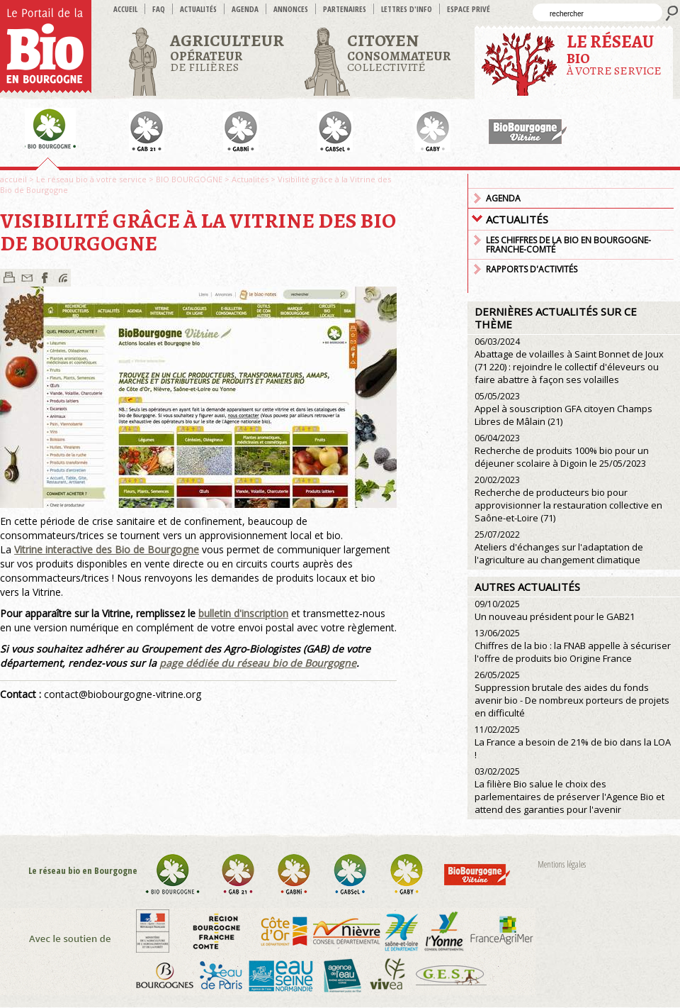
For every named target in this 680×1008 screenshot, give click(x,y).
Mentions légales (562, 864)
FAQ (158, 9)
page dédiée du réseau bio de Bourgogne (257, 663)
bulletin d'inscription (243, 613)
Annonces (290, 9)
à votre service (614, 54)
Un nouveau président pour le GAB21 (555, 610)
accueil (125, 9)
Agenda (245, 9)
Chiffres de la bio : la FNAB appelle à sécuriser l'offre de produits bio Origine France (573, 646)
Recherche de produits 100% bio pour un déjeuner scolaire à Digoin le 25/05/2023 (562, 451)
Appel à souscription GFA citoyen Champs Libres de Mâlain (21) (563, 409)
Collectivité (398, 52)
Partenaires (344, 9)
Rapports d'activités (531, 269)
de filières (227, 52)
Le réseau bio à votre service (91, 179)
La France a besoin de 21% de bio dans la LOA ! (573, 742)
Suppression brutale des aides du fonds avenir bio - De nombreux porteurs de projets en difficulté (572, 694)
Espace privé (468, 9)
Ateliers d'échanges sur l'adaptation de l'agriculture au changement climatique (559, 547)
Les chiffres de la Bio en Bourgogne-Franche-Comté (568, 244)
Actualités (198, 9)
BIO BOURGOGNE (189, 179)
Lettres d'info (406, 9)
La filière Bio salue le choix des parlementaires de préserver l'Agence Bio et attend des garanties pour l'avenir (569, 790)
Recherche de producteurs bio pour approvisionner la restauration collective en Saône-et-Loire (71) (568, 499)
